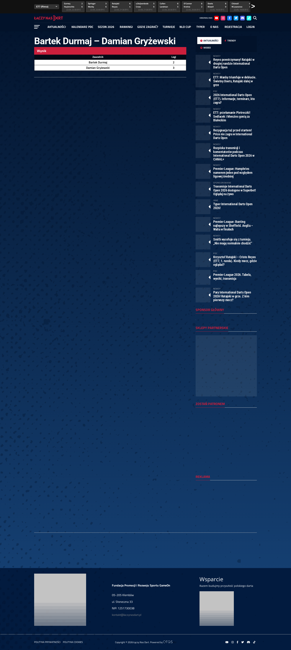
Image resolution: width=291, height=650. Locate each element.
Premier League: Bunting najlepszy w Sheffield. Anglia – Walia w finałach (233, 225)
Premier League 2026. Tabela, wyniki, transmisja (232, 276)
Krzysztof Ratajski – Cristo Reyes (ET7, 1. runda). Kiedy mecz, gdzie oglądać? (235, 260)
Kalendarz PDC (82, 27)
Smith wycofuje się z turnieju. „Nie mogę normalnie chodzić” (232, 241)
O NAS (214, 27)
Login (250, 27)
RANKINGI (126, 27)
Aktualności (57, 27)
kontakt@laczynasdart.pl (126, 615)
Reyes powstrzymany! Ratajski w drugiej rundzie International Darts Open (233, 63)
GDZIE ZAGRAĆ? (147, 27)
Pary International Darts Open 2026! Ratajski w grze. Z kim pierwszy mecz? (232, 296)
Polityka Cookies (73, 642)
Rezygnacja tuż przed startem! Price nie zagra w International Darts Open (232, 134)
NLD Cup (185, 27)
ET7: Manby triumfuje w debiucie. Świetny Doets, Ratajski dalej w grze (234, 81)
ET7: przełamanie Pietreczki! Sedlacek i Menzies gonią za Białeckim (231, 116)
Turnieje (169, 27)
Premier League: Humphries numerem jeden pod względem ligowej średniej (232, 172)
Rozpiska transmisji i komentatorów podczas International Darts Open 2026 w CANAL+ (233, 153)
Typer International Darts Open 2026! (233, 206)
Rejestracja (233, 27)
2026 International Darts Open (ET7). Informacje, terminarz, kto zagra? (234, 98)
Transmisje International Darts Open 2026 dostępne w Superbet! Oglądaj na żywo (234, 190)
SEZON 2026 (106, 27)
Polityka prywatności (47, 642)
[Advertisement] (226, 507)
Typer (200, 27)
